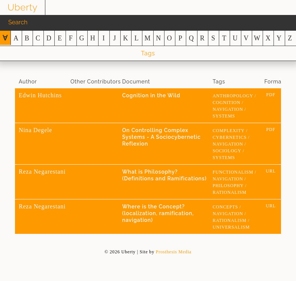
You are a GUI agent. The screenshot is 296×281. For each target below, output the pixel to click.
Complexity (229, 130)
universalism (231, 227)
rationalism (230, 192)
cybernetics (230, 137)
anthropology (233, 95)
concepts (225, 207)
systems (224, 116)
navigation (228, 109)
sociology (227, 150)
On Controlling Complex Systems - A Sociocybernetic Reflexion (161, 137)
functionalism (233, 172)
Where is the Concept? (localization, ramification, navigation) (158, 213)
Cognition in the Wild (151, 95)
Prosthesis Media (173, 251)
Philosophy (228, 185)
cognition (227, 102)
